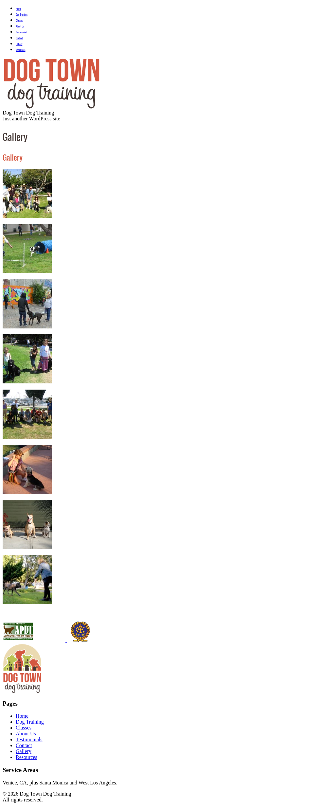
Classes (19, 20)
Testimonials (21, 32)
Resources (21, 50)
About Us (20, 26)
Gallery (19, 44)
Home (18, 8)
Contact (19, 38)
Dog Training (21, 14)
